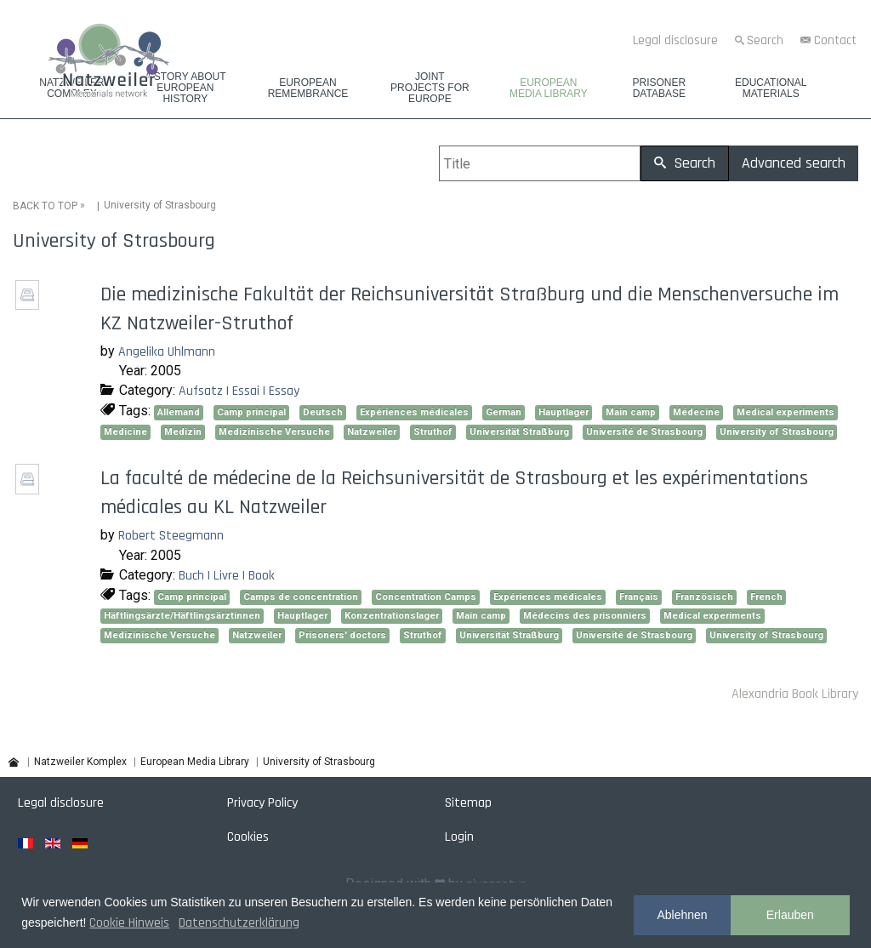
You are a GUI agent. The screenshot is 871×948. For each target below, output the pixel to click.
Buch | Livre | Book (227, 575)
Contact (835, 40)
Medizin (183, 431)
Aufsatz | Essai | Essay (239, 391)
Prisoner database (659, 88)
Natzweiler (371, 431)
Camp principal (251, 411)
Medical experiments (785, 411)
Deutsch (323, 411)
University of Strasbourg (777, 431)
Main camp (631, 411)
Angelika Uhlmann (166, 351)
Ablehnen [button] (682, 915)
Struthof (433, 431)
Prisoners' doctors (342, 634)
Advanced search (793, 163)
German (503, 411)
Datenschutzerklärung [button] (239, 923)
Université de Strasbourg (644, 431)
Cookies (248, 837)
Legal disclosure (675, 40)
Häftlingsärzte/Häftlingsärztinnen (182, 615)
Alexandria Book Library (795, 693)
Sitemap (468, 803)
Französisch (704, 596)
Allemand (178, 411)
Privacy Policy (262, 803)
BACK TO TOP (45, 205)
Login (459, 837)
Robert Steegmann (171, 536)
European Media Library (549, 88)
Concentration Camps (425, 596)
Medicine (125, 431)
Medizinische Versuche (274, 431)
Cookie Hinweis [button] (129, 923)
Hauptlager (563, 411)
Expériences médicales (414, 411)
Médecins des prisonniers (584, 615)
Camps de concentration (300, 596)
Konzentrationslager (391, 615)
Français (638, 596)
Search (765, 40)
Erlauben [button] (790, 915)
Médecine (696, 411)
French (766, 596)
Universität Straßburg (519, 431)
